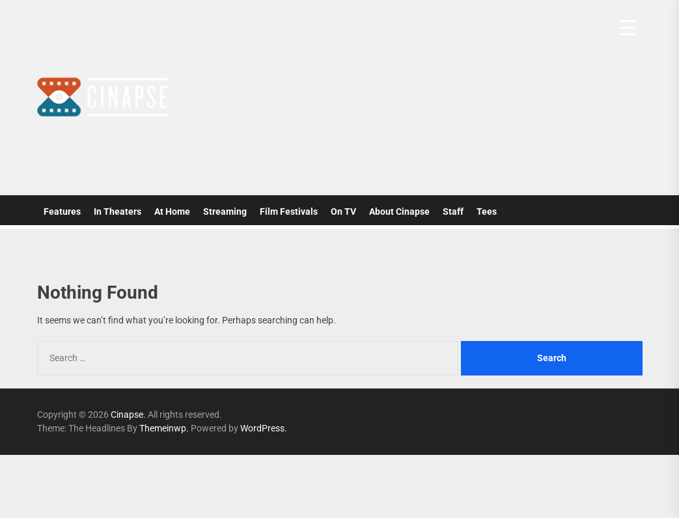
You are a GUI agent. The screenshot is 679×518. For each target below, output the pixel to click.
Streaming (225, 211)
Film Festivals (289, 211)
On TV (343, 211)
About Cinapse (399, 211)
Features (62, 211)
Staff (453, 211)
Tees (487, 211)
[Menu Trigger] (627, 28)
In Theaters (117, 211)
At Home (172, 211)
